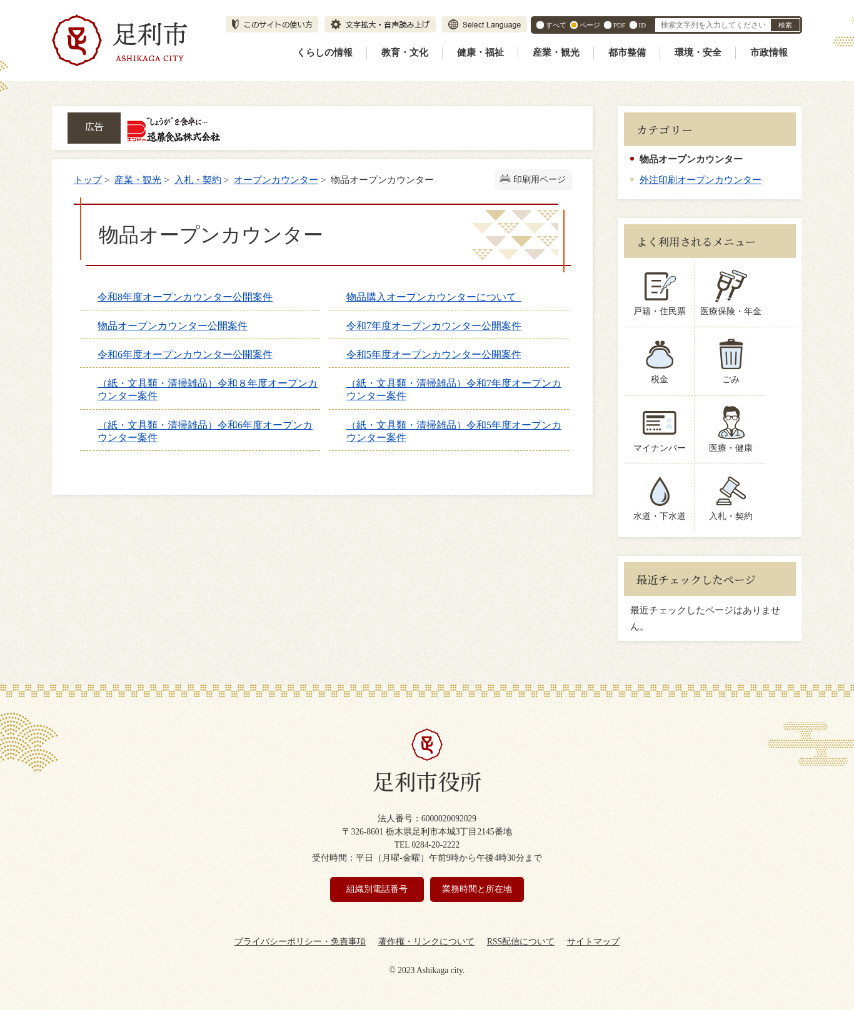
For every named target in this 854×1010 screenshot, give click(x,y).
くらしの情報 (324, 52)
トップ (88, 179)
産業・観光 (556, 52)
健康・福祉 (480, 52)
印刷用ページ (539, 179)
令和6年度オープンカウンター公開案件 (185, 354)
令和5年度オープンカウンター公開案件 (433, 354)
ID (642, 25)
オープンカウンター (276, 179)
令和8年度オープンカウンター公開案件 (185, 297)
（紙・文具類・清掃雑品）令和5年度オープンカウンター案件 (453, 431)
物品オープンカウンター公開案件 (173, 325)
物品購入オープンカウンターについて (433, 297)
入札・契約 (197, 179)
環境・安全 (698, 52)
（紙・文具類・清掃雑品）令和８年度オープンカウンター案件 (208, 389)
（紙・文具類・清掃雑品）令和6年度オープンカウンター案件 (205, 431)
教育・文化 (404, 52)
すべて (556, 25)
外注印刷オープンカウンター (700, 179)
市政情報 (769, 52)
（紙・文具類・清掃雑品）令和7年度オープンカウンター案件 (453, 389)
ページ (590, 25)
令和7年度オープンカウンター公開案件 (433, 325)
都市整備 (627, 52)
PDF (619, 25)
